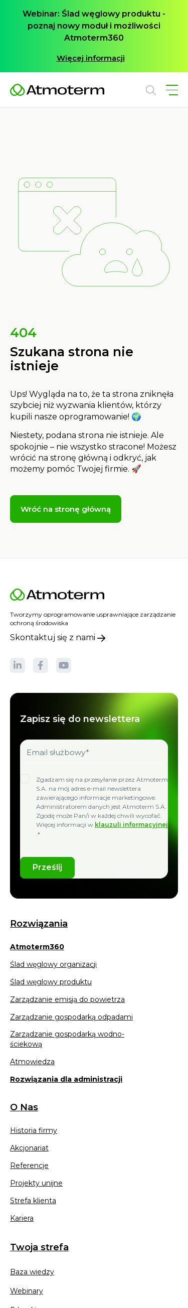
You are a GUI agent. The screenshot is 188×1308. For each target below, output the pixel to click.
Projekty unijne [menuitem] (36, 1183)
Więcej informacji (91, 58)
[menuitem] (37, 950)
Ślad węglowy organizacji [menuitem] (53, 964)
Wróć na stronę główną (66, 509)
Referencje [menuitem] (29, 1165)
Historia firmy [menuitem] (33, 1130)
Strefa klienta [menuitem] (33, 1200)
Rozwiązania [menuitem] (39, 924)
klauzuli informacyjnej (131, 824)
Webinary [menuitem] (26, 1290)
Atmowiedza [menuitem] (32, 1061)
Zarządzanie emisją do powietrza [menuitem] (67, 999)
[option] (94, 36)
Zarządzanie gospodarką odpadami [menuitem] (71, 1017)
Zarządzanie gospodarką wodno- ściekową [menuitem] (67, 1039)
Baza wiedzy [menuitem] (32, 1271)
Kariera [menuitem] (22, 1218)
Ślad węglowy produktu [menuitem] (51, 981)
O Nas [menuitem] (24, 1107)
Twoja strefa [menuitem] (39, 1247)
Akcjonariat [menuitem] (29, 1147)
